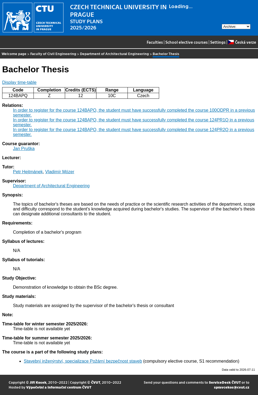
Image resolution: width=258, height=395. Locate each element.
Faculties (155, 42)
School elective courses (186, 42)
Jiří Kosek (38, 382)
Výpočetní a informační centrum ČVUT (58, 387)
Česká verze (242, 42)
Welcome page (14, 54)
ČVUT (95, 382)
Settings (218, 42)
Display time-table (19, 82)
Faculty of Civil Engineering (53, 54)
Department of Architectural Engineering (114, 54)
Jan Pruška (24, 148)
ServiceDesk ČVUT (225, 382)
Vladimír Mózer (59, 171)
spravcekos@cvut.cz (231, 387)
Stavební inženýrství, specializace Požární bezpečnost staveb (83, 361)
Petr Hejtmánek (28, 171)
